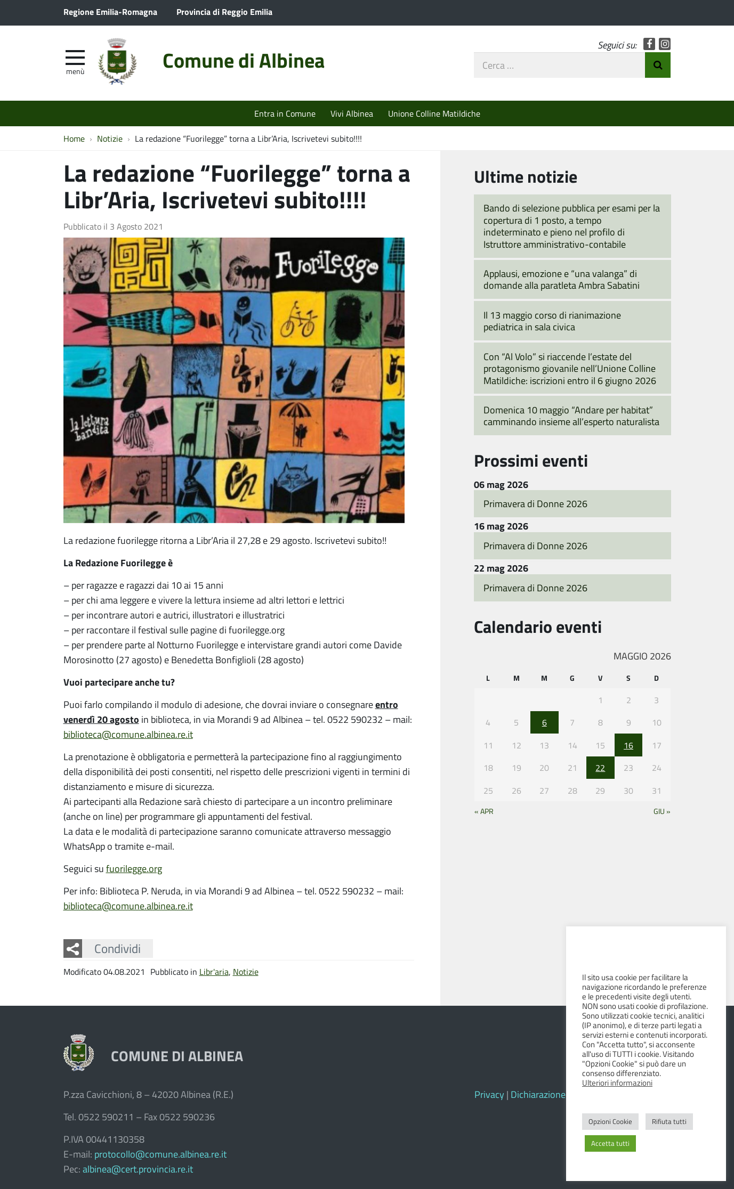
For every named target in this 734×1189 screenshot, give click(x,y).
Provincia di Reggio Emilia (224, 11)
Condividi (117, 948)
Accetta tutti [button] (610, 1143)
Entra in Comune (285, 113)
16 (628, 745)
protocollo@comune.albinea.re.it (160, 1153)
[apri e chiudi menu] (75, 56)
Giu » (662, 810)
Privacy (489, 1094)
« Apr (484, 810)
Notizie (246, 971)
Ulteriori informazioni (617, 1082)
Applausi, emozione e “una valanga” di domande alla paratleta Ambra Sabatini (561, 279)
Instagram (665, 44)
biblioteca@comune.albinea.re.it (128, 734)
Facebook (649, 44)
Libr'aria (214, 971)
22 (600, 767)
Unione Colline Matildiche (434, 113)
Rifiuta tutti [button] (669, 1121)
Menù (75, 71)
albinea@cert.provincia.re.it (138, 1168)
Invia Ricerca (658, 65)
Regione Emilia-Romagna (110, 11)
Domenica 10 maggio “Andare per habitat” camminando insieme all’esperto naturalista (571, 415)
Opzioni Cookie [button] (610, 1121)
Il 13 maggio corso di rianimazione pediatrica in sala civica (552, 320)
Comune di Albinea (244, 60)
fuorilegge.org (134, 868)
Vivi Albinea (351, 113)
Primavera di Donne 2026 (535, 503)
